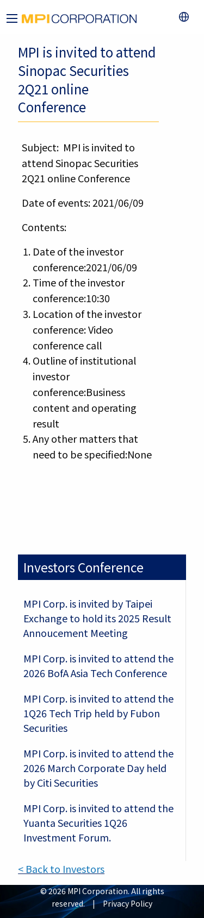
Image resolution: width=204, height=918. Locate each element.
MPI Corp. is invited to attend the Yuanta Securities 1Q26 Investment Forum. (98, 822)
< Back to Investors (61, 869)
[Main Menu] (12, 18)
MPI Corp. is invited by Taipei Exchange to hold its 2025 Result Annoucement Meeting (97, 618)
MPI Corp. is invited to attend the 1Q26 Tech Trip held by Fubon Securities (98, 713)
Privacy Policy (127, 903)
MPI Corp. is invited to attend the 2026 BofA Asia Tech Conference (98, 665)
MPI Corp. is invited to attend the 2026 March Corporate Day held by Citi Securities (98, 767)
